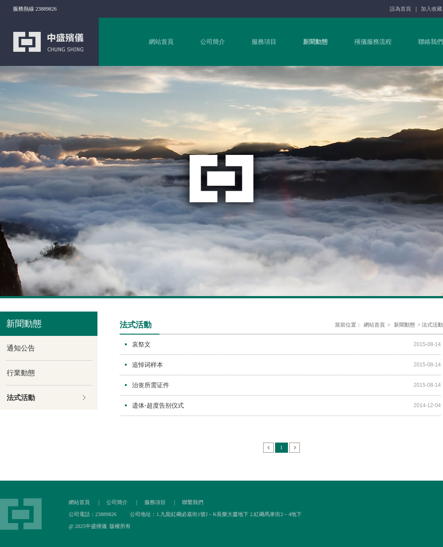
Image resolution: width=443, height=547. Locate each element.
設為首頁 (400, 9)
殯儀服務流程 (373, 42)
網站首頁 (161, 42)
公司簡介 (212, 42)
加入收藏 (431, 9)
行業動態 (21, 373)
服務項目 (264, 42)
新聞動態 (315, 42)
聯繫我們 (192, 502)
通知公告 (21, 348)
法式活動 (21, 397)
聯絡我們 (430, 42)
